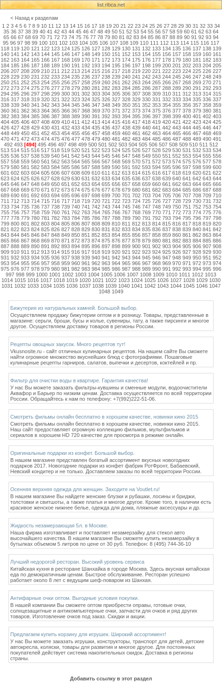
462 (146, 133)
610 (95, 173)
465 (177, 133)
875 (106, 240)
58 (172, 31)
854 (116, 235)
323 (75, 99)
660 (156, 184)
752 (196, 207)
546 (116, 156)
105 (94, 43)
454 (65, 133)
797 (207, 218)
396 (146, 116)
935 (45, 257)
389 (75, 116)
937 (65, 257)
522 (95, 150)
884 (196, 240)
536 (15, 156)
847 (45, 235)
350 (126, 105)
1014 (7, 280)
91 (194, 37)
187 (35, 65)
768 (136, 212)
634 (116, 178)
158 (186, 54)
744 (116, 207)
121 (35, 48)
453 (55, 133)
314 (207, 94)
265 (156, 82)
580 (15, 167)
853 (106, 235)
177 (156, 60)
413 (95, 122)
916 (75, 252)
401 (196, 116)
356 (186, 105)
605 (45, 173)
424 (207, 122)
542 (75, 156)
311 (177, 94)
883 (186, 240)
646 (15, 184)
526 (136, 150)
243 (156, 77)
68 (28, 37)
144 (45, 54)
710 (217, 195)
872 (75, 240)
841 (207, 229)
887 (4, 246)
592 (136, 167)
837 (166, 229)
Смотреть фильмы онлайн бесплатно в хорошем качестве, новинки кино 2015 (104, 417)
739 (65, 207)
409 (55, 122)
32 (203, 26)
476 (65, 139)
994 (196, 269)
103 (73, 43)
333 (177, 99)
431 (55, 127)
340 (25, 105)
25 (152, 26)
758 (35, 212)
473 (35, 139)
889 (25, 246)
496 (52, 144)
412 (86, 122)
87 (165, 37)
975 (4, 269)
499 (82, 144)
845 (25, 235)
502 (112, 144)
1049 (117, 291)
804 (55, 223)
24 (145, 26)
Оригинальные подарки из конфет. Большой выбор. (72, 453)
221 (156, 71)
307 (136, 94)
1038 (98, 286)
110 (144, 43)
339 (15, 105)
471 (15, 139)
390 (86, 116)
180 (186, 60)
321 (55, 99)
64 (215, 31)
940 (95, 257)
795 (186, 218)
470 (4, 139)
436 (106, 127)
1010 (171, 274)
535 (4, 156)
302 (86, 94)
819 (207, 223)
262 (126, 82)
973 (207, 263)
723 (126, 201)
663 (186, 184)
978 (35, 269)
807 (86, 223)
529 (166, 150)
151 (116, 54)
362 (25, 110)
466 (186, 133)
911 (25, 252)
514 (15, 150)
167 (55, 60)
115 (194, 43)
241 (136, 77)
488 (186, 139)
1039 (110, 286)
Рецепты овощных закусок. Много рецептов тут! (67, 344)
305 (116, 94)
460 (126, 133)
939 (86, 257)
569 (126, 161)
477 (75, 139)
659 (146, 184)
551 (166, 156)
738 (55, 207)
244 (166, 77)
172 (106, 60)
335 (196, 99)
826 (55, 229)
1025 (150, 280)
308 (146, 94)
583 (45, 167)
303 (95, 94)
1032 (19, 286)
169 (75, 60)
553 (186, 156)
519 (65, 150)
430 (45, 127)
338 (4, 105)
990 (156, 269)
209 (35, 71)
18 (101, 26)
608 (75, 173)
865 (4, 240)
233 (55, 77)
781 (45, 218)
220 (146, 71)
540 (55, 156)
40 (42, 31)
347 (95, 105)
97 (20, 43)
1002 (67, 274)
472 (25, 139)
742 (95, 207)
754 (217, 207)
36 (13, 31)
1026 (162, 280)
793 (166, 218)
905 (186, 246)
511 (203, 144)
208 (25, 71)
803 (45, 223)
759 (45, 212)
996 (217, 269)
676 (95, 190)
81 (121, 37)
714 (35, 201)
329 (136, 99)
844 (15, 235)
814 (156, 223)
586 (75, 167)
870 (55, 240)
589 (106, 167)
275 (35, 88)
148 (86, 54)
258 (86, 82)
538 (35, 156)
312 (186, 94)
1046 (201, 286)
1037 (84, 286)
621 (207, 173)
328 (126, 99)
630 (75, 178)
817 (186, 223)
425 (217, 122)
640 (177, 178)
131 (136, 48)
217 (116, 71)
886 (217, 240)
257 (75, 82)
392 (106, 116)
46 (86, 31)
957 (45, 263)
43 (64, 31)
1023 (124, 280)
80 (114, 37)
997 (10, 274)
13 (65, 26)
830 (95, 229)
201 (177, 65)
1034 (46, 286)
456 (86, 133)
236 (86, 77)
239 (116, 77)
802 (35, 223)
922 (136, 252)
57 (165, 31)
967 (146, 263)
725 (146, 201)
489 (196, 139)
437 (116, 127)
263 (136, 82)
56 (158, 31)
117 (215, 43)
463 (156, 133)
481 (116, 139)
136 (186, 48)
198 (146, 65)
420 (166, 122)
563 (65, 161)
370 (106, 110)
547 (126, 156)
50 (114, 31)
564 (75, 161)
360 (4, 110)
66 (13, 37)
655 (106, 184)
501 (103, 144)
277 (55, 88)
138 (207, 48)
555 (207, 156)
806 (75, 223)
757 (25, 212)
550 (156, 156)
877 (126, 240)
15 (80, 26)
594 (156, 167)
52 (129, 31)
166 (45, 60)
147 (75, 54)
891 (45, 246)
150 (106, 54)
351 (136, 105)
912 (35, 252)
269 (196, 82)
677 (106, 190)
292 (207, 88)
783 (65, 218)
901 (146, 246)
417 (136, 122)
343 (55, 105)
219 (136, 71)
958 (55, 263)
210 (45, 71)
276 (45, 88)
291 (196, 88)
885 (207, 240)
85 (151, 37)
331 (156, 99)
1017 (46, 280)
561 (45, 161)
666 (217, 184)
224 (186, 71)
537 (25, 156)
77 (93, 37)
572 (156, 161)
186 (25, 65)
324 (86, 99)
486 (166, 139)
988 (136, 269)
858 (156, 235)
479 (95, 139)
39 (35, 31)
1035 (59, 286)
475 (55, 139)
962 (95, 263)
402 (207, 116)
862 (196, 235)
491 (217, 139)
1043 (162, 286)
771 (166, 212)
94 (215, 37)
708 (196, 195)
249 (217, 77)
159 (196, 54)
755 (4, 212)
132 (146, 48)
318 (25, 99)
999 (30, 274)
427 (15, 127)
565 (86, 161)
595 (166, 167)
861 (186, 235)
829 (86, 229)
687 (207, 190)
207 (15, 71)
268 (186, 82)
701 (126, 195)
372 (126, 110)
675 (86, 190)
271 (217, 82)
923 (146, 252)
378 (186, 110)
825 (45, 229)
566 (95, 161)
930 (217, 252)
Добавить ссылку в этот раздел (111, 678)
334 (186, 99)
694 (55, 195)
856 (136, 235)
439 (136, 127)
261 (116, 82)
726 (156, 201)
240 (126, 77)
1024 (136, 280)
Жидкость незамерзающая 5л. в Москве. (59, 525)
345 (75, 105)
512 (213, 144)
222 (166, 71)
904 (177, 246)
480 (106, 139)
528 (156, 150)
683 (166, 190)
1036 (72, 286)
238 (106, 77)
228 (4, 77)
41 (49, 31)
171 (95, 60)
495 (42, 144)
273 (15, 88)
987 (126, 269)
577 (207, 161)
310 (166, 94)
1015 (19, 280)
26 (159, 26)
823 (25, 229)
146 (65, 54)
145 (55, 54)
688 (217, 190)
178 (166, 60)
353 (156, 105)
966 (136, 263)
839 (186, 229)
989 (146, 269)
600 (217, 167)
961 (86, 263)
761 (65, 212)
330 (146, 99)
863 (207, 235)
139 (217, 48)
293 (217, 88)
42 (57, 31)
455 (75, 133)
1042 (150, 286)
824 (35, 229)
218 (126, 71)
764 (95, 212)
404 (4, 122)
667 (4, 190)
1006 (119, 274)
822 (15, 229)
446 (207, 127)
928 (196, 252)
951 (207, 257)
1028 (189, 280)
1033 (33, 286)
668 (15, 190)
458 (106, 133)
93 (208, 37)
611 (106, 173)
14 (72, 26)
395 (136, 116)
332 (166, 99)
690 (15, 195)
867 (25, 240)
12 (58, 26)
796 (196, 218)
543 (86, 156)
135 (177, 48)
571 (146, 161)
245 (177, 77)
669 (25, 190)
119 (15, 48)
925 (166, 252)
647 (25, 184)
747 (146, 207)
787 (106, 218)
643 (207, 178)
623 (4, 178)
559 (25, 161)
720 (95, 201)
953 (4, 263)
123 (55, 48)
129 (116, 48)
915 (65, 252)
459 (116, 133)
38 (28, 31)
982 (75, 269)
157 (177, 54)
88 (172, 37)
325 (95, 99)
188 (45, 65)
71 (49, 37)
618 (177, 173)
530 (177, 150)
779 (25, 218)
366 (65, 110)
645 (4, 184)
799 (4, 223)
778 (15, 218)
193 (95, 65)
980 (55, 269)
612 (116, 173)
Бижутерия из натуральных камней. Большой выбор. (74, 308)
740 (75, 207)
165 (35, 60)
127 (95, 48)
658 (136, 184)
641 (186, 178)
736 (35, 207)
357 (196, 105)
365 (55, 110)
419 (156, 122)
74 (71, 37)
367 (75, 110)
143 (35, 54)
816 (177, 223)
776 (217, 212)
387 (55, 116)
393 (116, 116)
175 (136, 60)
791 (146, 218)
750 (177, 207)
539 (45, 156)
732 (217, 201)
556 (217, 156)
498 (72, 144)
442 (166, 127)
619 (186, 173)
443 (177, 127)
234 (65, 77)
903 (166, 246)
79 (107, 37)
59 (179, 31)
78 (100, 37)
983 (86, 269)
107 (113, 43)
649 (45, 184)
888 (15, 246)
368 (86, 110)
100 (43, 43)
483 (136, 139)
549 (146, 156)
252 (25, 82)
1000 (41, 274)
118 (4, 48)
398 (166, 116)
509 (183, 144)
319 (35, 99)
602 (15, 173)
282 (106, 88)
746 (136, 207)
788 (116, 218)
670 (35, 190)
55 (151, 31)
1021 (98, 280)
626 (35, 178)
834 (136, 229)
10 (44, 26)
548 (136, 156)
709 (207, 195)
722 (116, 201)
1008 (145, 274)
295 (15, 94)
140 (4, 54)
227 (217, 71)
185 (15, 65)
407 (35, 122)
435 (95, 127)
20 (116, 26)
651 (65, 184)
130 (126, 48)
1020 (84, 280)
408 (45, 122)
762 (75, 212)
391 (95, 116)
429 (35, 127)
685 (186, 190)
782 (55, 218)
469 (217, 133)
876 (116, 240)
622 (217, 173)
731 (207, 201)
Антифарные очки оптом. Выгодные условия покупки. (74, 598)
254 (45, 82)
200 (166, 65)
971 (186, 263)
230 (25, 77)
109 (134, 43)
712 (15, 201)
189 (55, 65)
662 (177, 184)
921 (126, 252)
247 (196, 77)
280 (86, 88)
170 (86, 60)
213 (75, 71)
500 (92, 144)
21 (123, 26)
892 (55, 246)
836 (156, 229)
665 (207, 184)
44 (71, 31)
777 (4, 218)
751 (186, 207)
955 (25, 263)
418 (146, 122)
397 (156, 116)
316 (4, 99)
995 (207, 269)
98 (27, 43)
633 (106, 178)
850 (75, 235)
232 (45, 77)
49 (107, 31)
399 (177, 116)
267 (177, 82)
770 (156, 212)
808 (95, 223)
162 (4, 60)
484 (146, 139)
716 (55, 201)
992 (177, 269)
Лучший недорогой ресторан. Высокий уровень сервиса (77, 562)
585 (65, 167)
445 (196, 127)
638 (156, 178)
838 (177, 229)
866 (15, 240)
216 (106, 71)
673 (65, 190)
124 (65, 48)
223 (177, 71)
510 (193, 144)
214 (86, 71)
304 (106, 94)
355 (177, 105)
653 (86, 184)
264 (146, 82)
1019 (72, 280)
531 (186, 150)
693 (45, 195)
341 (35, 105)
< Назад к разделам (34, 18)
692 (35, 195)
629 (65, 178)
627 (45, 178)
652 (75, 184)
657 (126, 184)
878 (136, 240)
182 (207, 60)
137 (196, 48)
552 (177, 156)
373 (136, 110)
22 (130, 26)
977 (25, 269)
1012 (197, 274)
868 (35, 240)
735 (25, 207)
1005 (106, 274)
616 (156, 173)
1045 (189, 286)
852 (95, 235)
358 (207, 105)
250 (4, 82)
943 (126, 257)
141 (15, 54)
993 (186, 269)
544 (95, 156)
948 (177, 257)
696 (75, 195)
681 (146, 190)
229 (15, 77)
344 (65, 105)
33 (210, 26)
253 (35, 82)
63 (208, 31)
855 (126, 235)
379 (196, 110)
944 (136, 257)
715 (45, 201)
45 (78, 31)
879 (146, 240)
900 (136, 246)
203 (196, 65)
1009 (158, 274)
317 (15, 99)
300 (65, 94)
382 (4, 116)
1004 (93, 274)
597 (186, 167)
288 (166, 88)
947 (166, 257)
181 (196, 60)
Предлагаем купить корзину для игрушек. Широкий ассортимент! (88, 634)
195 (116, 65)
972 (196, 263)
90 (186, 37)
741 (86, 207)
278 (65, 88)
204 (207, 65)
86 (158, 37)
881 (166, 240)
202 (186, 65)
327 (116, 99)
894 (75, 246)
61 (194, 31)
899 (126, 246)
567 (106, 161)
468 (207, 133)
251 (15, 82)
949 (186, 257)
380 (207, 110)
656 (116, 184)
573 (166, 161)
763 (86, 212)
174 (126, 60)
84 (143, 37)
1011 (184, 274)
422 (186, 122)
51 (121, 31)
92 (201, 37)
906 (196, 246)
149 (95, 54)
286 (146, 88)
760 (55, 212)
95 (5, 43)
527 (146, 150)
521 (86, 150)
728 (177, 201)
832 (116, 229)
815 (166, 223)
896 (95, 246)
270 (207, 82)
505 (143, 144)
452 (45, 133)
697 (86, 195)
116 (204, 43)
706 (177, 195)
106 (103, 43)
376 (166, 110)
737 (45, 207)
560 (35, 161)
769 (146, 212)
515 (25, 150)
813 (146, 223)
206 (4, 71)
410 (65, 122)
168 (65, 60)
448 (4, 133)
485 (156, 139)
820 (217, 223)
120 (25, 48)
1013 (210, 274)
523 (106, 150)
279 (75, 88)
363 (35, 110)
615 (146, 173)
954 (15, 263)
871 (65, 240)
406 (25, 122)
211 (55, 71)
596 (177, 167)
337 (217, 99)
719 (86, 201)
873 (86, 240)
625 (25, 178)
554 (196, 156)
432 (65, 127)
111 (154, 43)
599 (207, 167)
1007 (132, 274)
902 (156, 246)
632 (95, 178)
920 (116, 252)
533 (207, 150)
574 (177, 161)
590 (116, 167)
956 (35, 263)
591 (126, 167)
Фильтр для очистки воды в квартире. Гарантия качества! (79, 380)
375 (156, 110)
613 (126, 173)
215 (95, 71)
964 (116, 263)
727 (166, 201)
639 (166, 178)
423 (196, 122)
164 (25, 60)
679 (126, 190)
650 (55, 184)
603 (25, 173)
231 (35, 77)
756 (15, 212)
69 (35, 37)
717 (65, 201)
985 (106, 269)
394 (126, 116)
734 (15, 207)
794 (177, 218)
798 (217, 218)
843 (4, 235)
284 (126, 88)
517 (45, 150)
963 (106, 263)
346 (86, 105)
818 (196, 223)
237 (95, 77)
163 (15, 60)
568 (116, 161)
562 (55, 161)
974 (217, 263)
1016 (33, 280)
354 (166, 105)
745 (126, 207)
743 (106, 207)
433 (75, 127)
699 (106, 195)
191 (75, 65)
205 (217, 65)
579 (4, 167)
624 (15, 178)
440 (146, 127)
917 (86, 252)
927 (186, 252)
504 (133, 144)
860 (177, 235)
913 (45, 252)
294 (4, 94)
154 (146, 54)
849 (65, 235)
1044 (175, 286)
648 (35, 184)
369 (95, 110)
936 (55, 257)
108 (124, 43)
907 (207, 246)
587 (86, 167)
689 (4, 195)
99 (34, 43)
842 (217, 229)
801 (25, 223)
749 (166, 207)
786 (95, 218)
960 (75, 263)
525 (126, 150)
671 (45, 190)
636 (136, 178)
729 (186, 201)
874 (95, 240)
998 (20, 274)
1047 (215, 286)
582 (35, 167)
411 (75, 122)
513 (4, 150)
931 (4, 257)
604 (35, 173)
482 (126, 139)
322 (65, 99)
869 (45, 240)
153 (136, 54)
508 (173, 144)
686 (196, 190)
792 (156, 218)
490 (207, 139)
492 (8, 144)
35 (6, 31)
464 (166, 133)
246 (186, 77)
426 (4, 127)
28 (174, 26)
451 (35, 133)
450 (25, 133)
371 (116, 110)
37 (21, 31)
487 (177, 139)
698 (95, 195)
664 (196, 184)
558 (15, 161)
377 (177, 110)
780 (35, 218)
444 (186, 127)
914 (55, 252)
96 (13, 43)
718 (75, 201)
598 (196, 167)
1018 (59, 280)
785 (86, 218)
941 (106, 257)
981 (65, 269)
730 (196, 201)
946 (156, 257)
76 (86, 37)
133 (156, 48)
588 (95, 167)
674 (75, 190)
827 (65, 229)
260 (106, 82)
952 (217, 257)
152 (126, 54)
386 (45, 116)
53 (136, 31)
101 (53, 43)
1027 (175, 280)
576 (196, 161)
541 (65, 156)
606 (55, 173)
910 (15, 252)
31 (195, 26)
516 (35, 150)
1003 (80, 274)
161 (217, 54)
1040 (124, 286)
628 (55, 178)
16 (87, 26)
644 (217, 178)
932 (15, 257)
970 (177, 263)
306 (126, 94)
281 (95, 88)
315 (217, 94)
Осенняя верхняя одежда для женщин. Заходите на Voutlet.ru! (85, 489)
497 (62, 144)
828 (75, 229)
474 (45, 139)
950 (196, 257)
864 (217, 235)
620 (196, 173)
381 (217, 110)
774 (196, 212)
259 (95, 82)
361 (15, 110)
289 (177, 88)
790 (136, 218)
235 (75, 77)
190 (65, 65)
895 (86, 246)
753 (207, 207)
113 (174, 43)
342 (45, 105)
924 (156, 252)
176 (146, 60)
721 (106, 201)
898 (116, 246)
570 (136, 161)
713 (25, 201)
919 (106, 252)
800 (15, 223)
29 (181, 26)
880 (156, 240)
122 (45, 48)
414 (106, 122)
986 (116, 269)
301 (75, 94)
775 (207, 212)
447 (217, 127)
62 (201, 31)
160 (207, 54)
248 (207, 77)
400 (186, 116)
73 (64, 37)
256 (65, 82)
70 (42, 37)
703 (146, 195)
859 (166, 235)
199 (156, 65)
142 (25, 54)
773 (186, 212)
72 (57, 37)
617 (166, 173)
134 (166, 48)
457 (95, 133)
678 (116, 190)
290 (186, 88)
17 (94, 26)
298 (45, 94)
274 (25, 88)
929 (207, 252)
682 (156, 190)
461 (136, 133)
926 (177, 252)
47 (93, 31)
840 (196, 229)
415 (116, 122)
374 (146, 110)
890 (35, 246)
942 (116, 257)
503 (122, 144)
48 (100, 31)
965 (126, 263)
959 (65, 263)
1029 (201, 280)
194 (106, 65)
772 (177, 212)
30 (188, 26)
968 (156, 263)
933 (25, 257)
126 (86, 48)
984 (95, 269)
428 (25, 127)
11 (51, 26)
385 (35, 116)
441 (156, 127)
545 (106, 156)
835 (146, 229)
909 (4, 252)
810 (116, 223)
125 (75, 48)
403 (217, 116)
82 (129, 37)
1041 (136, 286)
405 (15, 122)
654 (95, 184)
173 (116, 60)
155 (156, 54)
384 (25, 116)
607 (65, 173)
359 (217, 105)
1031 (7, 286)
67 (21, 37)
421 (177, 122)
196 (126, 65)
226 (207, 71)
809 (106, 223)
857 (146, 235)
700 (116, 195)
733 (4, 207)
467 (196, 133)
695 (65, 195)
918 (95, 252)
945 (146, 257)
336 (207, 99)
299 (55, 94)
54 (143, 31)
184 (4, 65)
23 (137, 26)
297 (35, 94)
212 (65, 71)
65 (6, 37)
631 (86, 178)
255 (55, 82)
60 (186, 31)
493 (18, 144)
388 (65, 116)
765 (106, 212)
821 (4, 229)
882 (177, 240)
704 (156, 195)
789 (126, 218)
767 (126, 212)
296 (25, 94)
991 (166, 269)
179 (177, 60)
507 (163, 144)
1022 (110, 280)
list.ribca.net (111, 5)
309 (156, 94)
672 (55, 190)
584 (55, 167)
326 (106, 99)
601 (4, 173)
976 (15, 269)
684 (177, 190)
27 (166, 26)
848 (55, 235)
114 (184, 43)
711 (4, 201)
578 (217, 161)
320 (45, 99)
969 (166, 263)
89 (179, 37)
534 (217, 150)
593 (146, 167)
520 (75, 150)
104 (83, 43)
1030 (215, 280)
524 (116, 150)
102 (63, 43)
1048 (104, 291)
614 (136, 173)
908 (217, 246)
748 (156, 207)
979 (45, 269)
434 (86, 127)
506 (153, 144)
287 (156, 88)
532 (196, 150)
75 (78, 37)
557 (4, 161)
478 (86, 139)
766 (116, 212)
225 (196, 71)
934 (35, 257)
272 (4, 88)
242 (146, 77)
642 (196, 178)
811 (126, 223)
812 (136, 223)
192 (86, 65)
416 (126, 122)
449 (15, 133)
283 (116, 88)
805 (65, 223)
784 (75, 218)
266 (166, 82)
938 (75, 257)
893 (65, 246)
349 (116, 105)
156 (166, 54)
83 (136, 37)
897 (106, 246)
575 (186, 161)
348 (106, 105)
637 (146, 178)
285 (136, 88)
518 (55, 150)
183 (217, 60)
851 (86, 235)
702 (136, 195)
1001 (54, 274)
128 (106, 48)
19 (109, 26)
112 (164, 43)
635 (126, 178)
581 (25, 167)
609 (86, 173)
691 (25, 195)
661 (166, 184)
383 (15, 116)
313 (196, 94)
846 (35, 235)
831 (106, 229)
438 (126, 127)
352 (146, 105)
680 (136, 190)
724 (136, 201)
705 (166, 195)
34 (217, 26)
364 (45, 110)
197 (136, 65)
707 (186, 195)
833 (126, 229)
